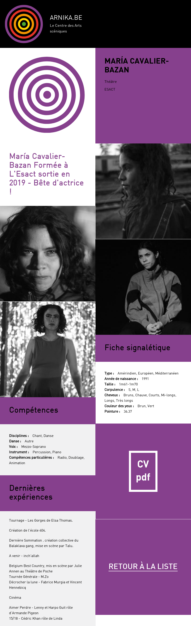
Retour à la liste (143, 567)
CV (143, 471)
